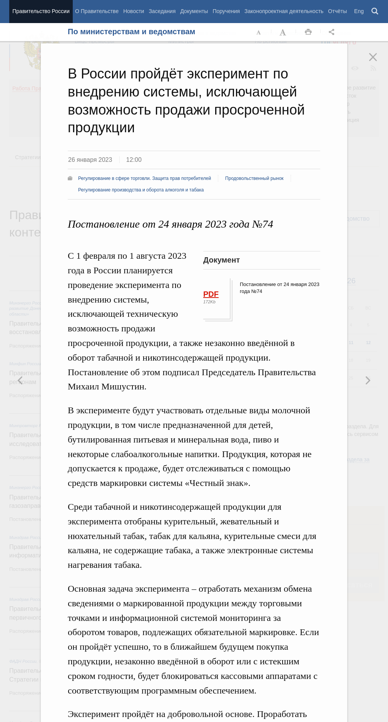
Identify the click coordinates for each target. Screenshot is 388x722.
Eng (359, 11)
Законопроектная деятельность (283, 11)
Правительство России (40, 11)
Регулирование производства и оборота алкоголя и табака (141, 190)
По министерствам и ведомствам (131, 31)
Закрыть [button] (378, 62)
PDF (211, 294)
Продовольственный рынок (254, 178)
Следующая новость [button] (20, 380)
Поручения (226, 11)
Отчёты (337, 11)
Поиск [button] (375, 11)
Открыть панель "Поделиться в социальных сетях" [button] (333, 32)
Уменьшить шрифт (259, 32)
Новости (133, 11)
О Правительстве (97, 11)
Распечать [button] (308, 32)
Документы (194, 11)
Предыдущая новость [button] (367, 380)
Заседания (162, 11)
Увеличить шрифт (283, 32)
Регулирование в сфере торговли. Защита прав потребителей (144, 178)
